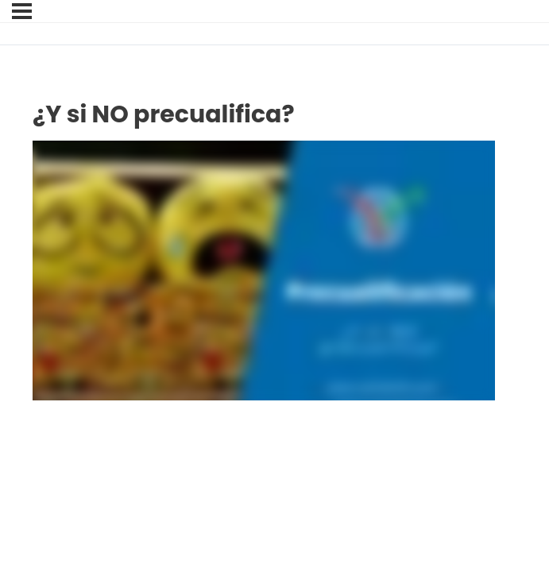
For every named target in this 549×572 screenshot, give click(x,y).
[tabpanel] (264, 270)
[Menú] (22, 11)
